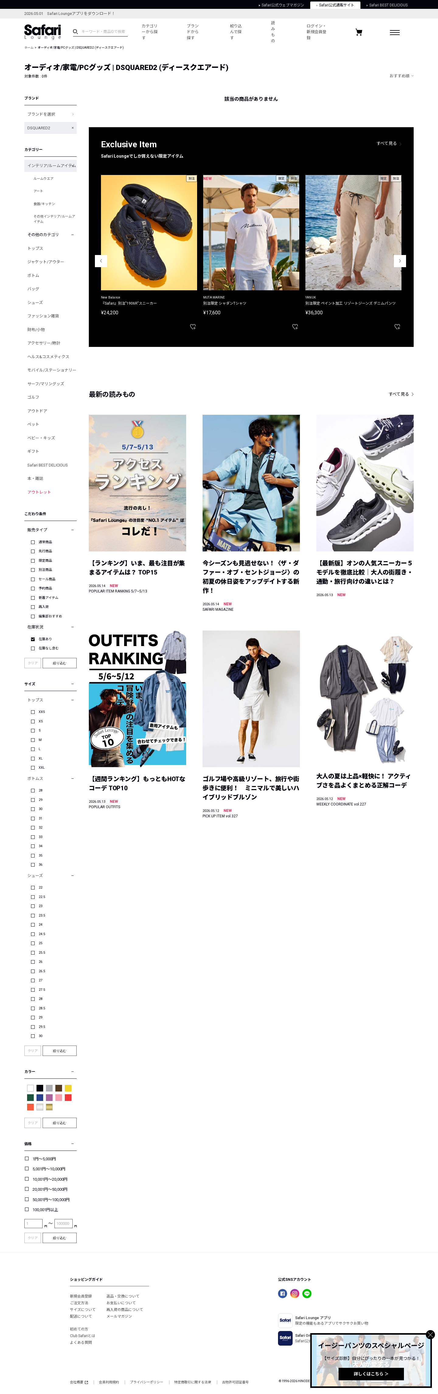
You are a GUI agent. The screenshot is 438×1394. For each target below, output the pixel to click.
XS (41, 721)
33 (40, 837)
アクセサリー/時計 (43, 343)
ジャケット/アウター (45, 262)
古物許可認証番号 (235, 1382)
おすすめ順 (399, 76)
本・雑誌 (35, 478)
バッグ (33, 289)
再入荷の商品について (124, 1310)
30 (40, 809)
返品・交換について (122, 1296)
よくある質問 (81, 1342)
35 (40, 856)
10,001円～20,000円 (50, 1179)
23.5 (42, 915)
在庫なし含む (49, 648)
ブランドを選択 (41, 114)
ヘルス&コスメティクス (48, 357)
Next (400, 261)
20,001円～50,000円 (50, 1189)
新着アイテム (48, 598)
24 (40, 925)
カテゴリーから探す (150, 32)
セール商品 (47, 579)
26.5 (42, 971)
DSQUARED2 (38, 128)
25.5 (42, 953)
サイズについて (83, 1310)
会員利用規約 (109, 1382)
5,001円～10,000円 (49, 1169)
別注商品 (45, 570)
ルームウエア (43, 179)
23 (40, 906)
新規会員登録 (81, 1296)
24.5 (42, 934)
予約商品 (45, 588)
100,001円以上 (45, 1209)
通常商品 (45, 542)
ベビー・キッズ (41, 438)
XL (41, 758)
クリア (33, 663)
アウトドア (37, 411)
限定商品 (45, 561)
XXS (42, 712)
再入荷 (44, 607)
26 (40, 962)
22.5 (42, 897)
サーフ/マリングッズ (45, 384)
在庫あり (45, 639)
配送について (81, 1316)
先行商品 (45, 551)
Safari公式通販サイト (335, 5)
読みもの (273, 32)
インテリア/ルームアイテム (51, 165)
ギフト (33, 451)
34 (40, 846)
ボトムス (35, 778)
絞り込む (59, 663)
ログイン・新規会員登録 (316, 32)
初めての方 (79, 1329)
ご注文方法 (79, 1303)
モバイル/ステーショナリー (51, 370)
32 (40, 828)
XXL (42, 768)
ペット (33, 424)
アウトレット (39, 492)
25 (40, 943)
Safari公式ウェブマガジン (281, 5)
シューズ (35, 302)
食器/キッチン (44, 204)
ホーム (28, 47)
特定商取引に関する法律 (192, 1382)
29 (40, 800)
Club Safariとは (82, 1336)
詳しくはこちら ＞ (371, 1373)
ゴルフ (33, 397)
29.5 (42, 1027)
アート (38, 191)
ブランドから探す (193, 32)
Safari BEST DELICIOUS (387, 5)
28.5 (42, 1008)
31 (40, 818)
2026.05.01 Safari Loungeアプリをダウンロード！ (69, 13)
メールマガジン (119, 1316)
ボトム (33, 275)
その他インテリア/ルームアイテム (54, 219)
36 (40, 865)
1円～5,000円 (44, 1159)
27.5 (42, 990)
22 (40, 887)
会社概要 (79, 1382)
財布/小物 (36, 329)
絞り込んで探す (236, 32)
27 (40, 980)
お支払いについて (121, 1303)
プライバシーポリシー (146, 1382)
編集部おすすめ (50, 616)
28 (40, 790)
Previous (101, 261)
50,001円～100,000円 (51, 1199)
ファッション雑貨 (43, 316)
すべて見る (387, 143)
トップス (35, 248)
